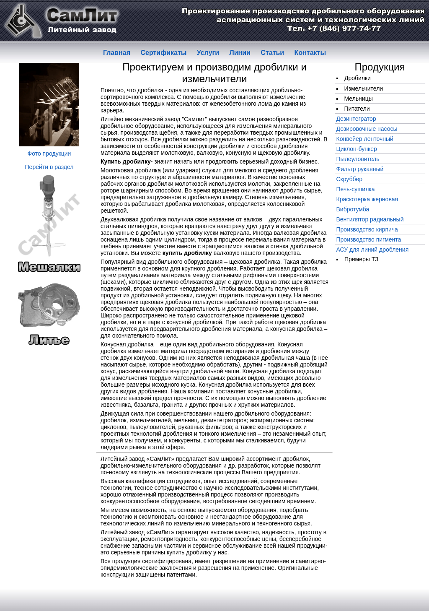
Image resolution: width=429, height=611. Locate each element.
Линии (240, 52)
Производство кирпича (367, 229)
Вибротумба (353, 209)
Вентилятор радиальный (370, 219)
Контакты (310, 52)
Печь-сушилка (355, 189)
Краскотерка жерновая (367, 199)
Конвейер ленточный (364, 138)
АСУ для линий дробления (372, 249)
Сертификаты (163, 52)
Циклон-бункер (356, 149)
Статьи (272, 52)
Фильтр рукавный (360, 169)
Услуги (208, 52)
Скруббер (349, 179)
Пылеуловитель (358, 159)
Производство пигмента (368, 239)
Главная (116, 52)
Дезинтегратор (356, 118)
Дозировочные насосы (367, 128)
